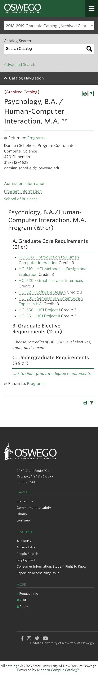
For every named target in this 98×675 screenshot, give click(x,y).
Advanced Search (19, 64)
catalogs (12, 666)
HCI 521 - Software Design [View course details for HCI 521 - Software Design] (42, 292)
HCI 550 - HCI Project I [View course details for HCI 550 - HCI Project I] (39, 310)
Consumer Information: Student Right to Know (51, 566)
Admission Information (24, 183)
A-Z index (24, 541)
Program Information (23, 191)
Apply (22, 606)
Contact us (25, 501)
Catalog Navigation (26, 78)
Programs (36, 138)
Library (22, 514)
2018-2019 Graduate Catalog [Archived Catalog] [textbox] (50, 26)
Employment (26, 560)
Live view (24, 520)
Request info (27, 594)
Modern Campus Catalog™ (58, 670)
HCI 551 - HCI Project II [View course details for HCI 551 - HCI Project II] (39, 316)
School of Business (20, 199)
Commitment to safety (34, 508)
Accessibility (26, 547)
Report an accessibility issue (38, 573)
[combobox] (49, 25)
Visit (21, 600)
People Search (27, 554)
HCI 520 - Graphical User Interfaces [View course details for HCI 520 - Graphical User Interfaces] (51, 280)
